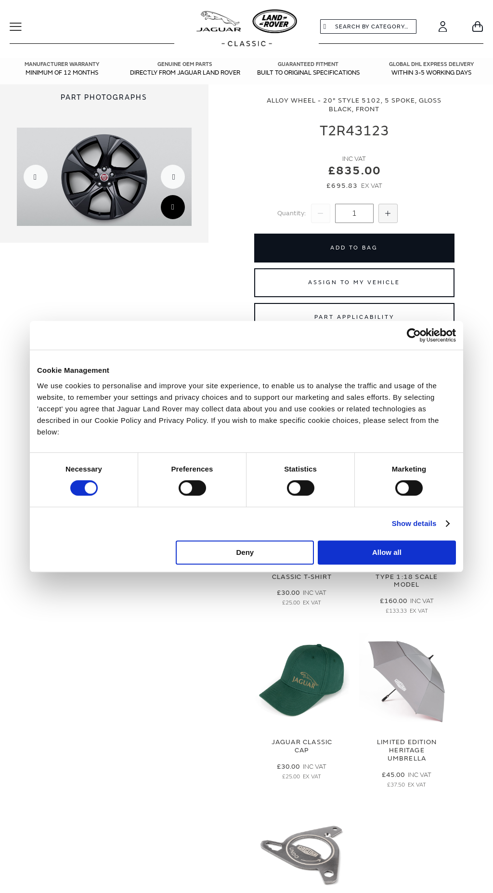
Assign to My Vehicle (354, 282)
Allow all (387, 552)
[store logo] (246, 29)
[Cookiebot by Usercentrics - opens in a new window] (414, 335)
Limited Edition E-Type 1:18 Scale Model (407, 577)
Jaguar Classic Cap (302, 746)
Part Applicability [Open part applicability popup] (354, 317)
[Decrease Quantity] (320, 213)
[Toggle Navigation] (22, 26)
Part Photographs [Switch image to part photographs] (104, 97)
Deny (245, 552)
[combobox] (368, 26)
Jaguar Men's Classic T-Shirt (302, 573)
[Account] (442, 26)
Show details (414, 523)
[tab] (104, 97)
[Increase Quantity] (388, 213)
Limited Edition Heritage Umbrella (407, 750)
